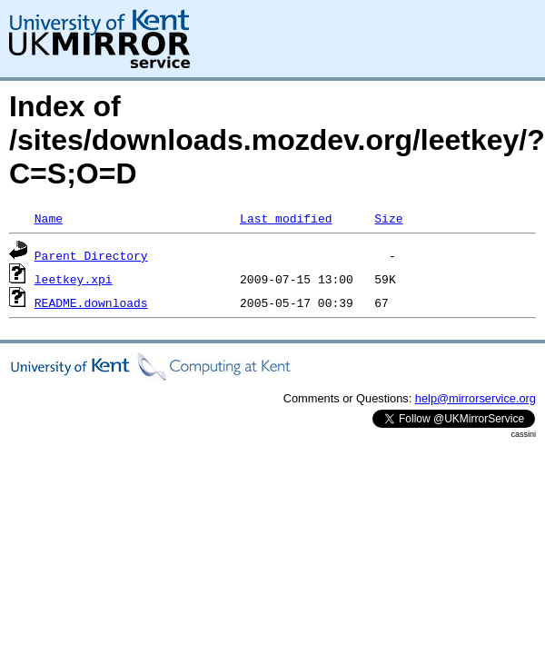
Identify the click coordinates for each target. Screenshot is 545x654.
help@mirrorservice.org (475, 398)
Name (49, 218)
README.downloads (91, 302)
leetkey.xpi (74, 279)
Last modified (286, 218)
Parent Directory (91, 255)
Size (388, 218)
